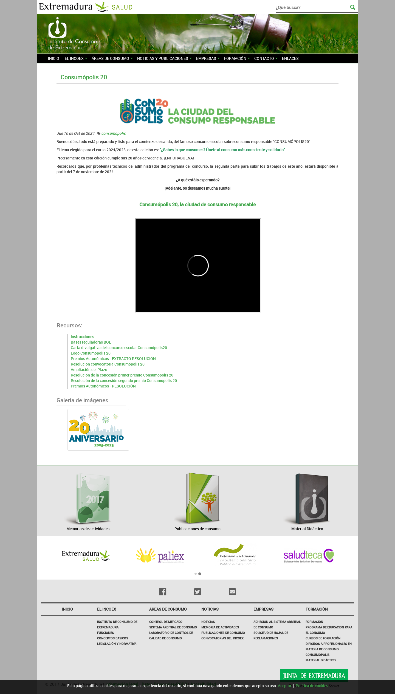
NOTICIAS (210, 609)
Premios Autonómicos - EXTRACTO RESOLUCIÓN (113, 358)
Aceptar (284, 685)
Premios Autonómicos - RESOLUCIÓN (103, 386)
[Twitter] (197, 592)
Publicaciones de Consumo (223, 633)
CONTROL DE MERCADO (165, 622)
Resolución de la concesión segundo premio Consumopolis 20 (124, 380)
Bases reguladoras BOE (91, 342)
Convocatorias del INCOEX (222, 638)
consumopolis (113, 133)
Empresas (263, 609)
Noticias (208, 622)
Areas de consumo (168, 609)
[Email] (232, 592)
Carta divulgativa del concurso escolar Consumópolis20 (119, 347)
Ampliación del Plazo (89, 369)
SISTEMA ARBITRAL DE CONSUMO (173, 627)
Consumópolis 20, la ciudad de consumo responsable (197, 204)
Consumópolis (317, 655)
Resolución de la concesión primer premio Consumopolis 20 (122, 375)
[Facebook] (162, 592)
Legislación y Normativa (116, 644)
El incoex (106, 609)
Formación (317, 609)
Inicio (67, 609)
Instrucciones (82, 336)
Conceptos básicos (112, 638)
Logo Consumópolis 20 (91, 353)
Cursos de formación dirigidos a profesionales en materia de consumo (329, 643)
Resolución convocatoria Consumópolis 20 (108, 364)
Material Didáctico (321, 660)
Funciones (105, 633)
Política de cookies (312, 685)
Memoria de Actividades (220, 627)
